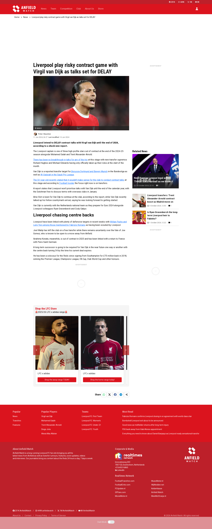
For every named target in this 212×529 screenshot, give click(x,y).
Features (16, 425)
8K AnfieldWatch (86, 511)
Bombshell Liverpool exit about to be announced (142, 421)
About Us (17, 515)
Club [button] (78, 8)
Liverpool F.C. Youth (90, 429)
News (25, 17)
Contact (28, 515)
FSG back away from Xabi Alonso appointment (142, 429)
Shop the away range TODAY (57, 380)
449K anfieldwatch (44, 511)
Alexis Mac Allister (49, 434)
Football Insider (66, 183)
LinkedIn (119, 470)
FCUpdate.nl (120, 488)
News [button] (44, 8)
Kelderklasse (156, 488)
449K (181, 2)
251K (172, 2)
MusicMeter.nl (157, 481)
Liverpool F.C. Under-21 (91, 425)
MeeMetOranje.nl (158, 496)
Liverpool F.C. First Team (92, 416)
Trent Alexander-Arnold (51, 425)
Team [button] (53, 8)
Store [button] (100, 8)
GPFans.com (120, 492)
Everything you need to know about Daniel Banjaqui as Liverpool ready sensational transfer (160, 434)
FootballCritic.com (122, 485)
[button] (196, 8)
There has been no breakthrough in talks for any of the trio (60, 159)
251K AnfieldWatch (22, 511)
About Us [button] (89, 8)
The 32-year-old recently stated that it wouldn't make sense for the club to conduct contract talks (78, 180)
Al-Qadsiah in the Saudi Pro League (57, 174)
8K (197, 2)
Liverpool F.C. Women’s (91, 421)
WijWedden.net (157, 485)
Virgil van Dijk (46, 416)
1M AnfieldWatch (65, 511)
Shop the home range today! (102, 380)
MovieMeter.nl (121, 496)
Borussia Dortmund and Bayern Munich (89, 171)
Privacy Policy (41, 515)
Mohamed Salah (48, 421)
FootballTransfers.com (124, 481)
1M (190, 2)
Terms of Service (58, 515)
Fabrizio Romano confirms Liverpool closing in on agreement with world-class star (157, 416)
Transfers (17, 421)
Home (16, 17)
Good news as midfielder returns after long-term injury (145, 425)
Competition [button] (66, 8)
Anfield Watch (157, 492)
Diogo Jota (46, 429)
